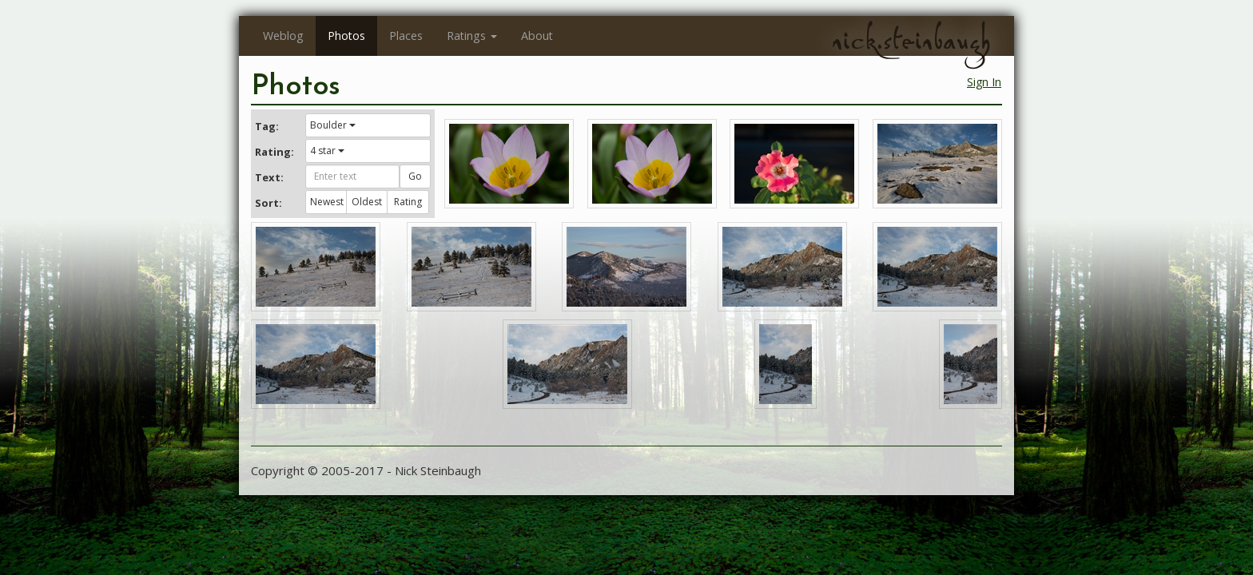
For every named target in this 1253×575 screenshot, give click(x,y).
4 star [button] (327, 150)
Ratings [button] (472, 35)
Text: (269, 177)
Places (406, 35)
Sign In (984, 81)
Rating (408, 201)
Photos (346, 35)
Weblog (283, 35)
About (537, 35)
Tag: (267, 126)
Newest (327, 201)
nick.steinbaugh (911, 41)
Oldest (367, 201)
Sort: (268, 203)
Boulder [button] (333, 125)
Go (415, 176)
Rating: (274, 152)
